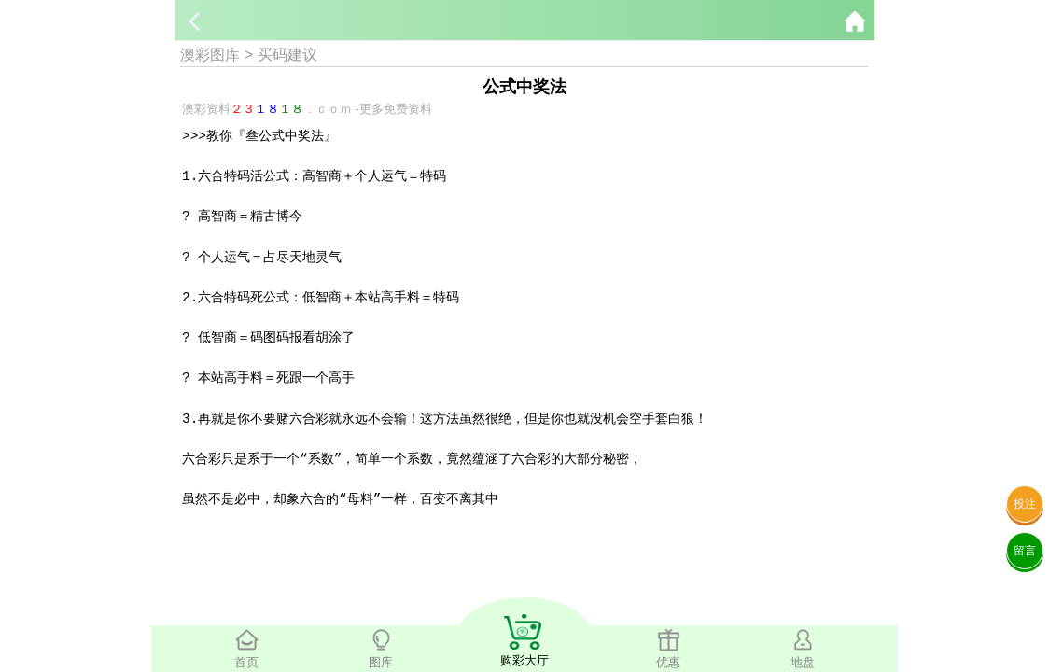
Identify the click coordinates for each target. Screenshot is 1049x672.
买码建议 (287, 55)
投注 (1025, 504)
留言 (1025, 550)
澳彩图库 (210, 55)
